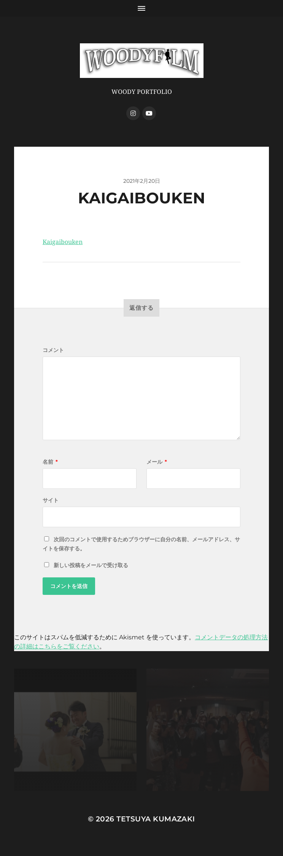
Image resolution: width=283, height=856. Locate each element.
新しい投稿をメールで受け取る (91, 565)
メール (156, 461)
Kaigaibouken (63, 242)
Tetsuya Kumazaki (155, 819)
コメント (53, 350)
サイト (51, 500)
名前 (50, 461)
